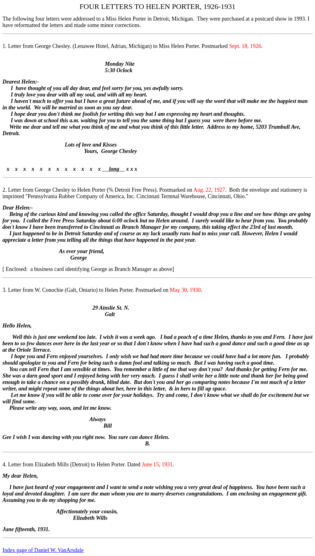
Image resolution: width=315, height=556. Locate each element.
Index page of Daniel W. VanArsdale (43, 550)
